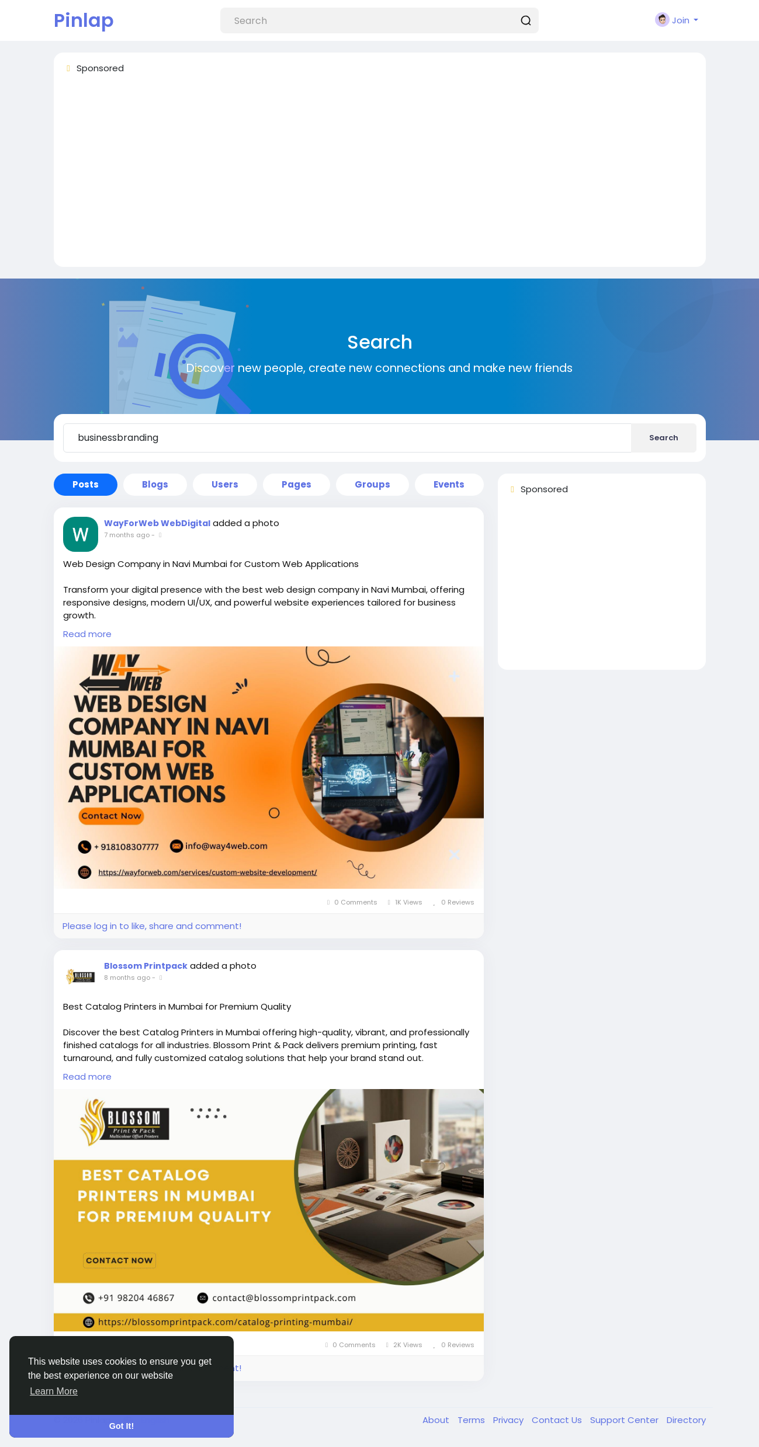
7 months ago (127, 535)
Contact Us (558, 1420)
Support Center (625, 1420)
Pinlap (84, 20)
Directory (686, 1420)
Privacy (509, 1420)
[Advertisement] (379, 176)
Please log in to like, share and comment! (152, 926)
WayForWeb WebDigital (157, 523)
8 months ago (127, 977)
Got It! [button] (121, 1426)
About (437, 1420)
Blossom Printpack (146, 966)
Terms (472, 1420)
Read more (87, 634)
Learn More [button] (54, 1391)
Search (663, 437)
